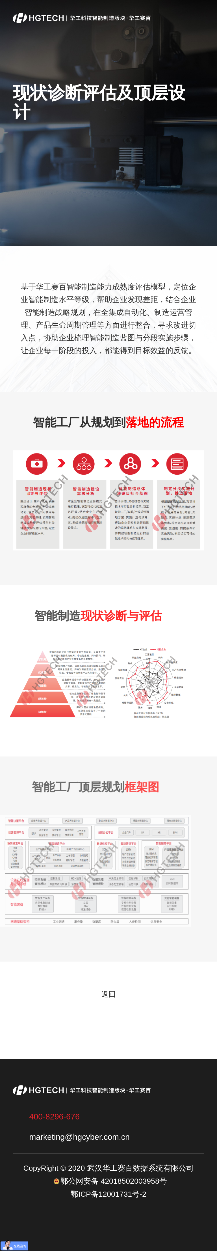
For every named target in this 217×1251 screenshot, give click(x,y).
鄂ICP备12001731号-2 (108, 1194)
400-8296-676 (54, 1116)
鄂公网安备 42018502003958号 (113, 1181)
